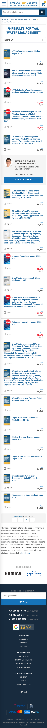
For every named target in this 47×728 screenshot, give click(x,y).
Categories (23, 656)
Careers (23, 643)
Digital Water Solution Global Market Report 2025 (27, 457)
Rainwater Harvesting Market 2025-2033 (27, 323)
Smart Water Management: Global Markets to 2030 (26, 279)
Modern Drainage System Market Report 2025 (25, 438)
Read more (25, 553)
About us (23, 639)
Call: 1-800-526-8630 (23, 174)
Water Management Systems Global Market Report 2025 (27, 399)
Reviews (23, 647)
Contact (23, 677)
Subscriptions (23, 667)
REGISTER (23, 602)
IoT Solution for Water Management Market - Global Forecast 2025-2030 (27, 91)
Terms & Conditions (33, 719)
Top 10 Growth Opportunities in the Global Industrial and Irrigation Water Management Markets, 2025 (27, 73)
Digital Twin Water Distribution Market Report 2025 (24, 419)
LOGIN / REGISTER (23, 684)
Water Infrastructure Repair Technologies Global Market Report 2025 (26, 478)
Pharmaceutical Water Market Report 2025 (27, 496)
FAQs (23, 681)
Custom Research (23, 664)
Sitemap (10, 719)
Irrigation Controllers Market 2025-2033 (26, 257)
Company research (23, 660)
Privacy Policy (19, 719)
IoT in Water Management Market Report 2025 (26, 52)
